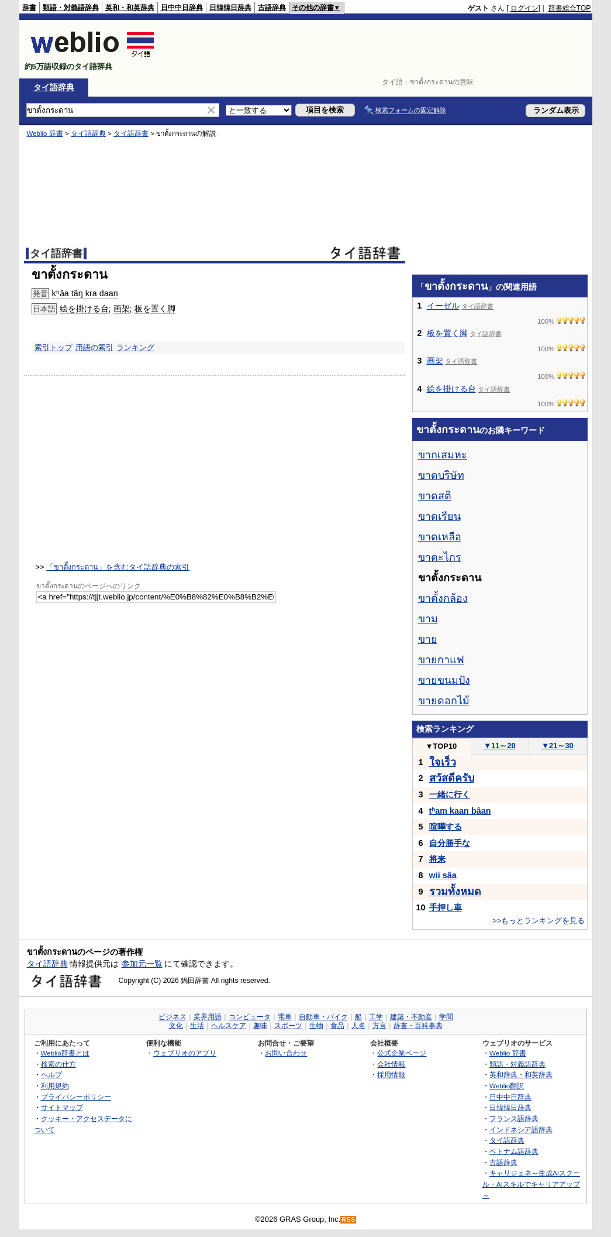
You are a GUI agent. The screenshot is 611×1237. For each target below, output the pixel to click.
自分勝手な (449, 843)
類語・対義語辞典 (71, 7)
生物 (316, 1025)
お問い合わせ (286, 1053)
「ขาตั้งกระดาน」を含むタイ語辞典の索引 (117, 567)
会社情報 (391, 1064)
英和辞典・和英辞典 (521, 1074)
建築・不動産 (411, 1016)
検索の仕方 (58, 1064)
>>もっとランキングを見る (538, 920)
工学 (376, 1016)
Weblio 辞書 (45, 133)
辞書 (29, 7)
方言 (379, 1025)
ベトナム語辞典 (513, 1151)
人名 (358, 1025)
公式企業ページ (401, 1053)
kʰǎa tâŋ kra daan (85, 293)
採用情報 (391, 1074)
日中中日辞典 (182, 7)
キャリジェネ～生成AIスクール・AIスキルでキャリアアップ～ (531, 1183)
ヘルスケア (228, 1025)
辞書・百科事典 (418, 1025)
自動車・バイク (323, 1016)
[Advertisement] (378, 49)
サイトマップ (62, 1107)
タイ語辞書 (131, 133)
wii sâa (443, 875)
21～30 (557, 745)
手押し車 (445, 907)
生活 (197, 1025)
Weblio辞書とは (65, 1053)
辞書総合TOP (569, 8)
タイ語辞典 (53, 87)
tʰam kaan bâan (460, 810)
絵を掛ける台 (84, 308)
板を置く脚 (154, 308)
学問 (446, 1016)
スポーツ (288, 1025)
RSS (348, 1220)
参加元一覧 (142, 963)
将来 (437, 858)
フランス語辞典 (513, 1118)
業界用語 (208, 1016)
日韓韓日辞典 (230, 7)
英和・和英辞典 (129, 7)
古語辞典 (272, 7)
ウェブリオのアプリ (184, 1053)
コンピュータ (250, 1016)
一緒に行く (449, 794)
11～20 (500, 745)
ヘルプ (51, 1074)
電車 (285, 1016)
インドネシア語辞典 (521, 1129)
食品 (337, 1025)
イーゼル (443, 305)
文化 (176, 1025)
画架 (121, 308)
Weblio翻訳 (506, 1085)
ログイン (524, 8)
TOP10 (441, 746)
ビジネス (172, 1016)
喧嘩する (445, 826)
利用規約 (55, 1085)
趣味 (260, 1025)
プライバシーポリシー (76, 1097)
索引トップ (53, 347)
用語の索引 (94, 347)
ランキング (135, 347)
